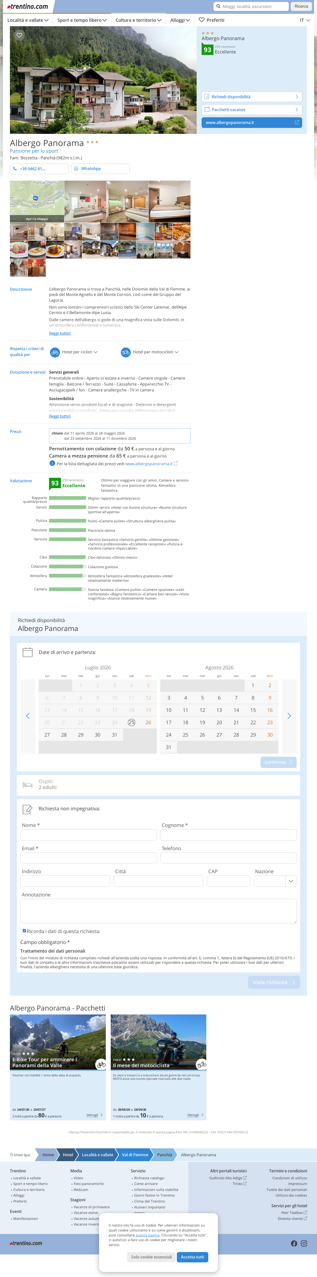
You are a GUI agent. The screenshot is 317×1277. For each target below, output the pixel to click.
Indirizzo (31, 871)
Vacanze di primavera (92, 1207)
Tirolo (240, 1183)
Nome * (31, 825)
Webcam (81, 1189)
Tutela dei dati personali (286, 1189)
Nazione (264, 871)
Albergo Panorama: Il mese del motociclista (159, 1067)
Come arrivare (146, 1183)
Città (120, 871)
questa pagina (147, 1235)
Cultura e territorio (136, 20)
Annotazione (36, 894)
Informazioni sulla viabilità (156, 1189)
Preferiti (211, 20)
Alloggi (177, 20)
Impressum (297, 1183)
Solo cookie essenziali (151, 1257)
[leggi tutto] (60, 333)
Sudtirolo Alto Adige (228, 1178)
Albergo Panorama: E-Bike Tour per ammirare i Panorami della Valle (58, 1067)
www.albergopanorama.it (254, 122)
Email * (30, 848)
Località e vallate (25, 20)
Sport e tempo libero (79, 20)
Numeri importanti (149, 1207)
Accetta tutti (192, 1257)
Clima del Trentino (149, 1201)
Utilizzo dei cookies (291, 1195)
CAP (213, 871)
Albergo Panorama (47, 142)
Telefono (171, 848)
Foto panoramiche (89, 1183)
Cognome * (175, 825)
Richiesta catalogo (149, 1178)
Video (78, 1178)
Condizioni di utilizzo (289, 1178)
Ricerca (301, 6)
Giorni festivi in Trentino (154, 1195)
